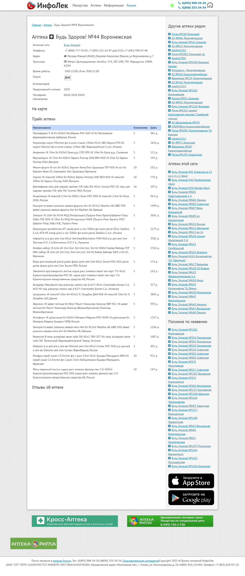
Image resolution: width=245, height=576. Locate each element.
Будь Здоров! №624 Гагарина (187, 252)
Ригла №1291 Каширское (185, 154)
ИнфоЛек (52, 5)
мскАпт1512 (177, 50)
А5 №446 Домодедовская (185, 38)
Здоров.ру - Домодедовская (186, 70)
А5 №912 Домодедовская (185, 46)
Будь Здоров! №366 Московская (189, 386)
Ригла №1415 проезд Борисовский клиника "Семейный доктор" (188, 114)
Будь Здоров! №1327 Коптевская (190, 390)
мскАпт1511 (177, 138)
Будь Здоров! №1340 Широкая (188, 394)
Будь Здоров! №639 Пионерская (189, 292)
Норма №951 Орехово (183, 98)
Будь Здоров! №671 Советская (188, 369)
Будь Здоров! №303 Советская (188, 353)
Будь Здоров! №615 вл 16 (185, 232)
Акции (131, 5)
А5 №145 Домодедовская (185, 82)
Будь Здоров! (72, 45)
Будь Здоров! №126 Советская (188, 349)
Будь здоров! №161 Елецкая (187, 42)
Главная (36, 25)
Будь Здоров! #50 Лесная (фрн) (189, 188)
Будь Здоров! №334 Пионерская (189, 337)
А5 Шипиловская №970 (184, 122)
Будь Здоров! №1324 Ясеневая (188, 106)
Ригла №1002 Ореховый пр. (186, 54)
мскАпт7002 (177, 58)
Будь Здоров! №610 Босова (186, 224)
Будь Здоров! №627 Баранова (188, 264)
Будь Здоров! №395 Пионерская (189, 341)
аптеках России (62, 560)
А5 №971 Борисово (181, 142)
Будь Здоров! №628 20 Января (188, 268)
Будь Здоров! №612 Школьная (188, 228)
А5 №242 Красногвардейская (187, 74)
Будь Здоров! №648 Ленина (187, 312)
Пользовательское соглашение (140, 560)
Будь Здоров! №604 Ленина (187, 200)
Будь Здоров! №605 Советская (188, 204)
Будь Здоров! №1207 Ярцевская (189, 373)
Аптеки (48, 25)
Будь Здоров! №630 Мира (185, 280)
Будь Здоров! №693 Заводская (188, 406)
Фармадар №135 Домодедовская (190, 78)
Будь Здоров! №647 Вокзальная (189, 308)
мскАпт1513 (177, 86)
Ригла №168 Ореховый (183, 34)
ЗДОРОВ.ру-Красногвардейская (189, 126)
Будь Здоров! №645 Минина (187, 304)
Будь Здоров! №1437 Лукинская (189, 446)
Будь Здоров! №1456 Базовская (189, 466)
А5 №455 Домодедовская (185, 102)
